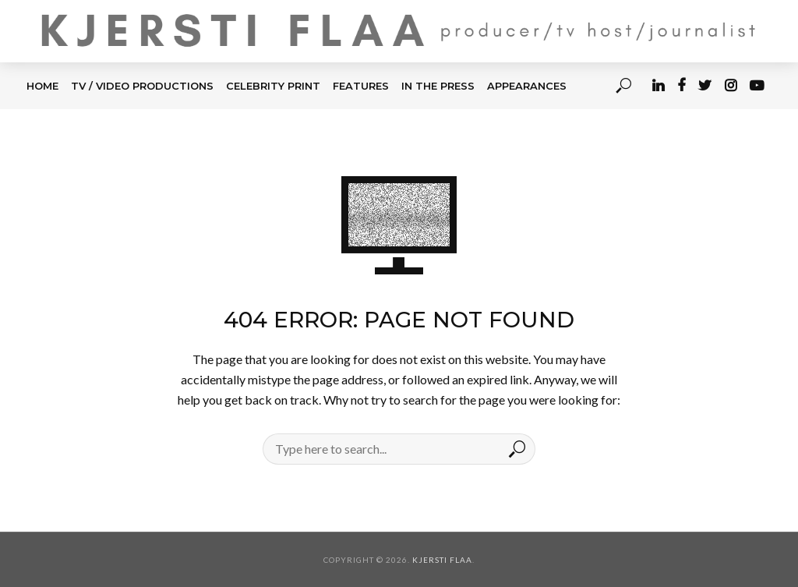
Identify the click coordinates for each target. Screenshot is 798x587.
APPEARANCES (527, 86)
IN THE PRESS (438, 86)
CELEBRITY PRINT (273, 86)
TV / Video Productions (142, 86)
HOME (42, 86)
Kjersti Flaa (442, 559)
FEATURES (361, 86)
